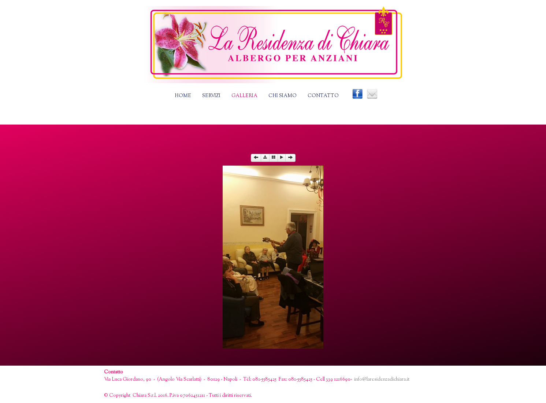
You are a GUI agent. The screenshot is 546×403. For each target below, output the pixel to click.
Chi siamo (282, 96)
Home (183, 96)
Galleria (244, 96)
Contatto (323, 96)
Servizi (211, 96)
